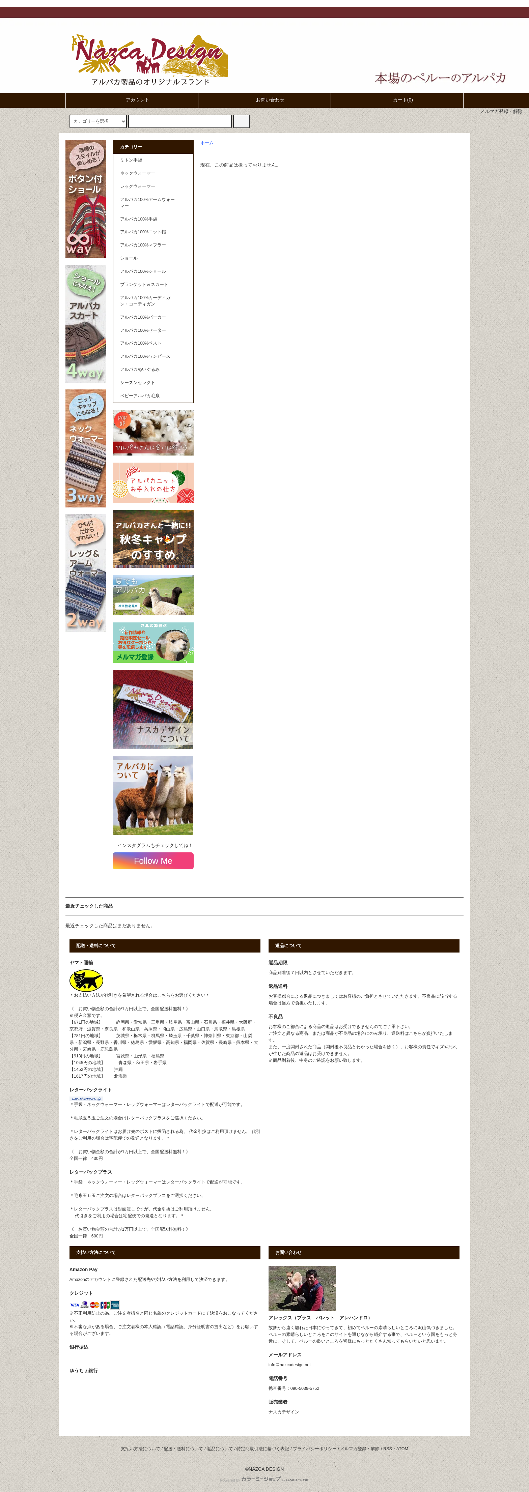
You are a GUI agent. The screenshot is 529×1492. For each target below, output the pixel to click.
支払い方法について (140, 1448)
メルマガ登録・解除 (501, 111)
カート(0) (397, 100)
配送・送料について (183, 1448)
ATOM (402, 1448)
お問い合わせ (264, 100)
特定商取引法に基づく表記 (262, 1448)
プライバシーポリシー (315, 1448)
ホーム (207, 143)
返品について (220, 1448)
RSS (387, 1448)
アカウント (131, 100)
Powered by (264, 1480)
